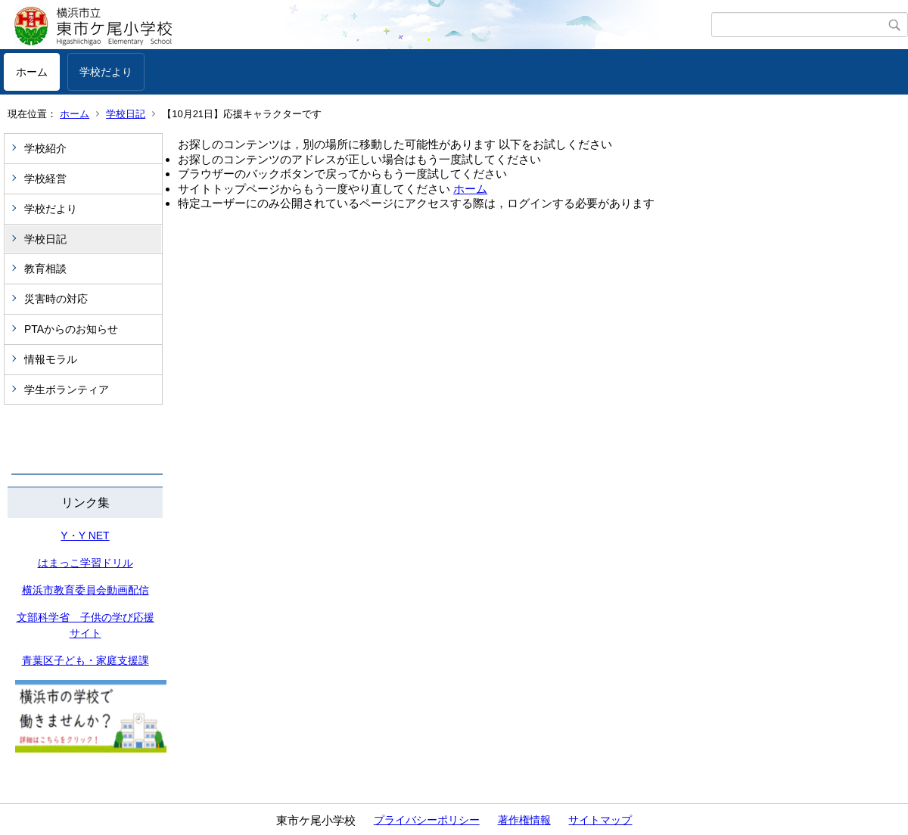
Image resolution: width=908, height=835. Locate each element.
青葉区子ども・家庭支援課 (85, 660)
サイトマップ (600, 820)
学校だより (105, 72)
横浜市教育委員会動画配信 (85, 590)
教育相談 (45, 268)
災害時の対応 (56, 299)
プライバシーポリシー (427, 820)
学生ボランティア (66, 389)
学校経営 (45, 178)
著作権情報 (524, 820)
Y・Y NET (85, 535)
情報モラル (50, 359)
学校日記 (125, 114)
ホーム (32, 72)
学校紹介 (45, 148)
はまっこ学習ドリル (85, 563)
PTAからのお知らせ (71, 329)
